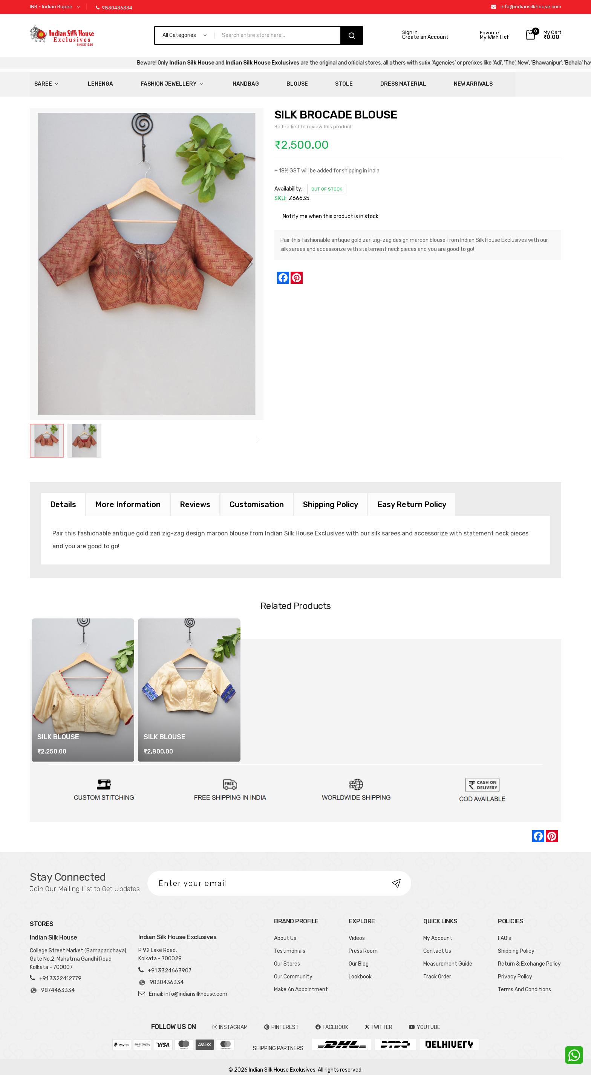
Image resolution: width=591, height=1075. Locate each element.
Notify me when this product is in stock (330, 210)
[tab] (63, 498)
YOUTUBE (424, 1021)
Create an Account (425, 37)
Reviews (195, 498)
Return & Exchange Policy (529, 958)
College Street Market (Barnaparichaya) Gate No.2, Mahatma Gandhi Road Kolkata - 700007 (78, 952)
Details (63, 498)
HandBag (194, 81)
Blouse (231, 81)
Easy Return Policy (411, 498)
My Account (437, 932)
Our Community (293, 970)
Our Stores (287, 958)
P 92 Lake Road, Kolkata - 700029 (160, 948)
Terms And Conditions (524, 983)
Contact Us (437, 945)
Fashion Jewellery (133, 81)
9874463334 (52, 984)
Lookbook (360, 970)
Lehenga (79, 81)
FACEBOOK (331, 1021)
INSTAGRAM (230, 1021)
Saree (38, 81)
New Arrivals (364, 81)
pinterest (281, 1021)
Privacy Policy (515, 970)
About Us (285, 932)
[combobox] (281, 35)
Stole (264, 81)
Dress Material (309, 81)
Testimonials (289, 945)
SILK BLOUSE (58, 731)
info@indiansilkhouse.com (531, 6)
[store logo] (62, 35)
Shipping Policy (330, 498)
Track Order (437, 970)
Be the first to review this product (313, 120)
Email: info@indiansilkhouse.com (188, 988)
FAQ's (504, 932)
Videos (357, 932)
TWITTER (378, 1021)
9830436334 (114, 8)
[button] (56, 7)
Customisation (257, 498)
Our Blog (359, 958)
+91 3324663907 (169, 964)
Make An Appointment (301, 983)
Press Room (363, 945)
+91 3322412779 (60, 972)
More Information (128, 498)
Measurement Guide (447, 958)
